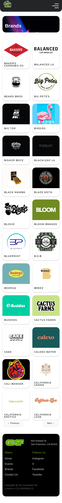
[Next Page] (50, 423)
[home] (8, 6)
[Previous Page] (13, 423)
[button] (55, 6)
